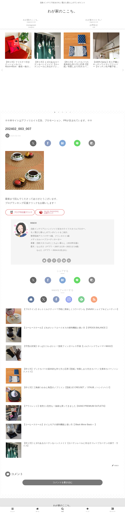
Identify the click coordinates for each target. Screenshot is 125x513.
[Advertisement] (62, 90)
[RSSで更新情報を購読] (69, 260)
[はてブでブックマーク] (62, 143)
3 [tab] (62, 112)
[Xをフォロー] (49, 260)
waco (33, 222)
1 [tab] (54, 112)
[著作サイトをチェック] (44, 260)
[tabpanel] (18, 50)
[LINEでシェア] (77, 143)
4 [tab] (66, 112)
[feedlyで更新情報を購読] (64, 260)
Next (123, 70)
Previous (2, 70)
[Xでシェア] (33, 143)
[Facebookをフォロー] (54, 260)
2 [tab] (58, 112)
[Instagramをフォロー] (59, 260)
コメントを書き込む (62, 482)
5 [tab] (70, 112)
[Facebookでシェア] (48, 143)
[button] (92, 143)
